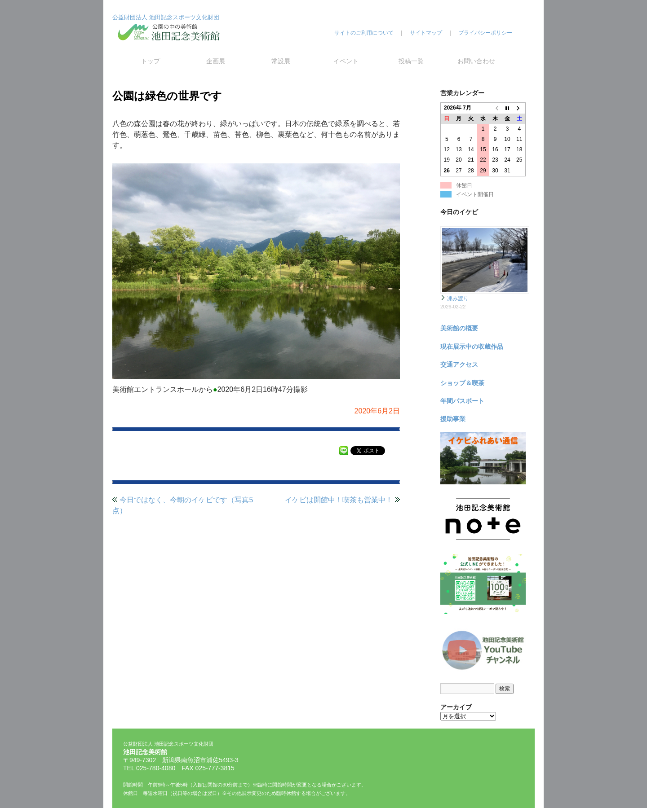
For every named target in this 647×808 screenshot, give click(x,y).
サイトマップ (426, 33)
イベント (346, 61)
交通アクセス (459, 364)
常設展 (280, 61)
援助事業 (452, 418)
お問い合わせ (476, 61)
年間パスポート (462, 400)
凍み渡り (458, 298)
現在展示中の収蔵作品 (471, 346)
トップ (150, 61)
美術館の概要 (459, 328)
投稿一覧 (411, 61)
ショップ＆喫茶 (462, 382)
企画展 (215, 61)
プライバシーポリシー (485, 33)
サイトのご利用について (364, 33)
